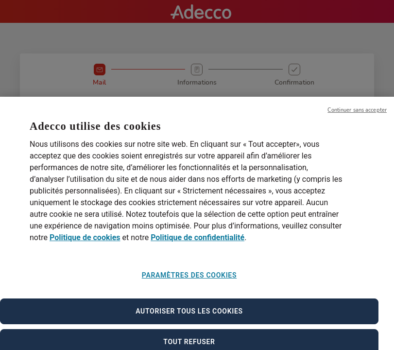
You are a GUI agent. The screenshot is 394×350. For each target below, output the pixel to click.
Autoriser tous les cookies (189, 316)
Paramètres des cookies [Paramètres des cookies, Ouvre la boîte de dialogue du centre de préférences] (189, 281)
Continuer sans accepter (357, 115)
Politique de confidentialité (197, 243)
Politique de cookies (85, 243)
